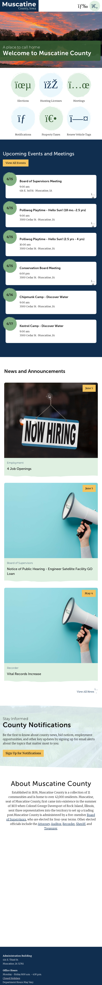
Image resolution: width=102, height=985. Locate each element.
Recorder (69, 824)
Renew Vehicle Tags (79, 121)
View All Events (16, 163)
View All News (87, 691)
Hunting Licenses (51, 87)
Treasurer (50, 828)
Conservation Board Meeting (40, 268)
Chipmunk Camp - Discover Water (44, 297)
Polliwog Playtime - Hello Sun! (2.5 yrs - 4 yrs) (52, 239)
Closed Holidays (11, 978)
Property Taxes (51, 121)
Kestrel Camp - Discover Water (41, 326)
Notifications (23, 121)
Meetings (79, 87)
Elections (23, 87)
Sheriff (80, 824)
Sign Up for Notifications (23, 753)
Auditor (56, 824)
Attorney (44, 824)
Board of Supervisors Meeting (41, 181)
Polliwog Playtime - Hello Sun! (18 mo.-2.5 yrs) (53, 210)
